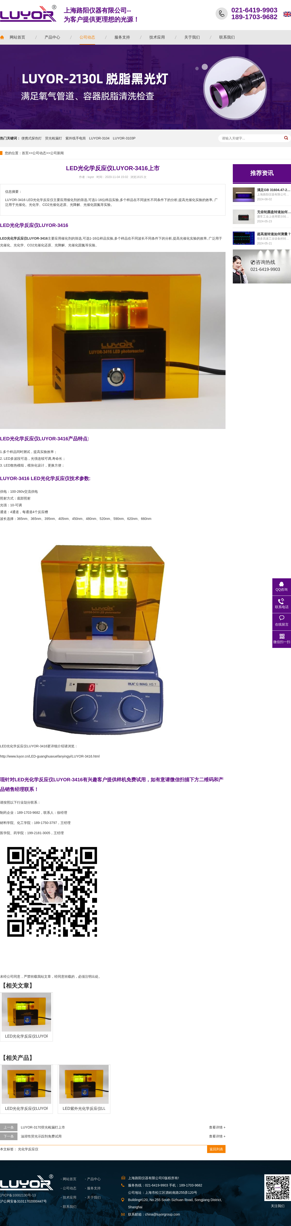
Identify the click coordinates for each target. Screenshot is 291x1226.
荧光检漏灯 (53, 138)
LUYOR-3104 (99, 138)
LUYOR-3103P (124, 138)
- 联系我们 (68, 1207)
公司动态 (39, 153)
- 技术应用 (68, 1197)
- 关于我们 (93, 1197)
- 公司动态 (68, 1188)
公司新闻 (57, 153)
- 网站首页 (68, 1179)
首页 (25, 153)
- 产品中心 (93, 1179)
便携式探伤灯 (31, 138)
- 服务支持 (93, 1188)
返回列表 (216, 1149)
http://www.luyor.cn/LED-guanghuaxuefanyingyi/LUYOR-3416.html (50, 756)
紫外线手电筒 (75, 138)
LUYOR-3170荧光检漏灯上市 (43, 1127)
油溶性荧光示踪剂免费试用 (41, 1136)
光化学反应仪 (28, 1149)
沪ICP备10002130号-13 (18, 1195)
